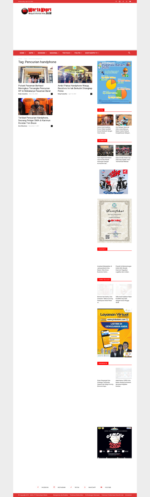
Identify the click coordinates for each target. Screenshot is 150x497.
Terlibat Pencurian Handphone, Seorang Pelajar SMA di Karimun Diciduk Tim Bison (34, 120)
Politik (78, 53)
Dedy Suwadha (23, 94)
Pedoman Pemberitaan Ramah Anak (112, 495)
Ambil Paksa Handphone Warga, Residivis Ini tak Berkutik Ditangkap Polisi (75, 88)
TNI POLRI (66, 53)
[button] (129, 53)
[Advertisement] (93, 11)
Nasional (54, 53)
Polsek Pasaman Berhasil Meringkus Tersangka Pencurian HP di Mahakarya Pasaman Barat (34, 88)
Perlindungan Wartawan (92, 495)
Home (23, 53)
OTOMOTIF (102, 140)
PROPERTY (102, 249)
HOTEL (101, 110)
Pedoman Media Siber (76, 495)
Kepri (32, 53)
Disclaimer (128, 495)
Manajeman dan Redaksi (60, 495)
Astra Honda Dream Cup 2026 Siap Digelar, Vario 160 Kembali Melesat (123, 159)
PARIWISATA (103, 363)
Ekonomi (42, 53)
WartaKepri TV (92, 53)
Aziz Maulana (22, 126)
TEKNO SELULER (104, 279)
